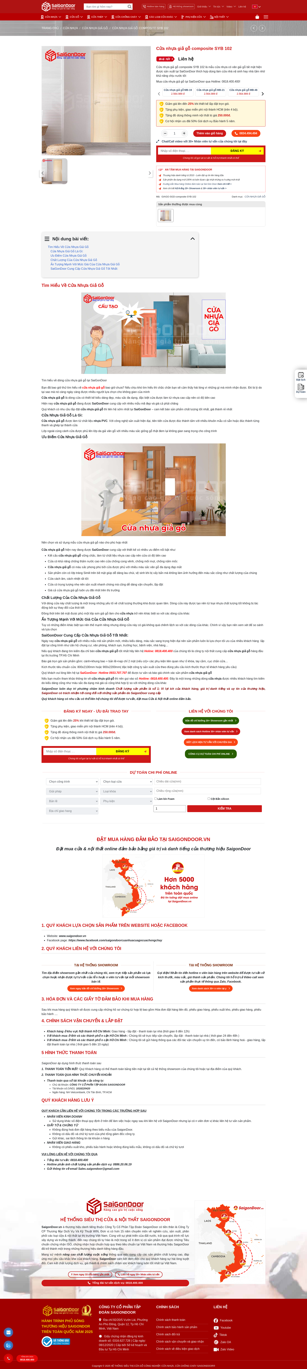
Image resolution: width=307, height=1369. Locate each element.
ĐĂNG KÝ (237, 150)
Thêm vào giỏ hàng (209, 133)
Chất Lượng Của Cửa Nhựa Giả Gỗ (74, 260)
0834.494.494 (246, 133)
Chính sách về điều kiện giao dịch (178, 1348)
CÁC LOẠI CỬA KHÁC (159, 17)
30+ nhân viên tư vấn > (214, 188)
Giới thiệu (202, 6)
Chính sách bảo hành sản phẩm (176, 1327)
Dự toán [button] (301, 388)
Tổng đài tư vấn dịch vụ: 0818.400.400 (115, 1282)
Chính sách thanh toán (170, 1319)
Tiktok (220, 1335)
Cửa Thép (95, 17)
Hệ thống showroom (181, 6)
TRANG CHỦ (50, 28)
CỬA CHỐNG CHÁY (124, 17)
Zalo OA (222, 1342)
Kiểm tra (225, 808)
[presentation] (42, 173)
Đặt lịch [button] (300, 376)
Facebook (223, 1320)
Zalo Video (224, 1349)
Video (229, 6)
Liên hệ (242, 6)
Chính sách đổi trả (168, 1334)
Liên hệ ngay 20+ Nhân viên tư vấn (138, 1274)
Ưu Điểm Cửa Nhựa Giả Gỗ (69, 255)
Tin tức (216, 6)
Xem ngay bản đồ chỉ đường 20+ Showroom (96, 988)
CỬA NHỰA (48, 17)
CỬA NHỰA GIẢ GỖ (95, 28)
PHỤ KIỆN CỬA (191, 17)
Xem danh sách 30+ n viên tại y (211, 988)
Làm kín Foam (164, 798)
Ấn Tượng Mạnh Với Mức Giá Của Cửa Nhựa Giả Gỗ (85, 264)
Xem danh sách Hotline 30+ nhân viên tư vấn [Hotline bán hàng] (210, 731)
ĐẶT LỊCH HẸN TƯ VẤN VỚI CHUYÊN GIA (211, 742)
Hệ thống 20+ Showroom (187, 188)
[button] (8, 1332)
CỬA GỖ (72, 17)
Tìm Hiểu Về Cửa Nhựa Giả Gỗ (68, 246)
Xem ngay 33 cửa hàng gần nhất (90, 1274)
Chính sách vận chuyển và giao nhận (180, 1341)
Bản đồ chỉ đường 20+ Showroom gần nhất (210, 720)
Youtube (222, 1328)
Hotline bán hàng (153, 6)
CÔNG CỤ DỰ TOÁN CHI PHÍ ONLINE (211, 754)
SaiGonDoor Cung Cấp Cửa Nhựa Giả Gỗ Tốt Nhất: (84, 268)
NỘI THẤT (217, 17)
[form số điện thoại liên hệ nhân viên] (210, 142)
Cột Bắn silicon (218, 798)
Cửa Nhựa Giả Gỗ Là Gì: (67, 251)
